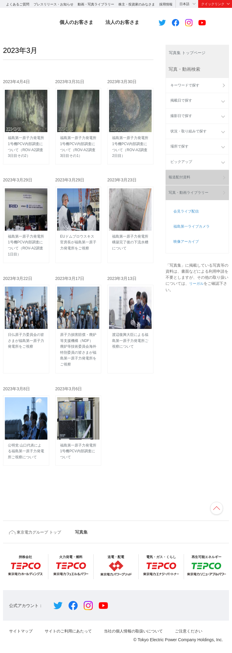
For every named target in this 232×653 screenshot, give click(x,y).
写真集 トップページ (190, 53)
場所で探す (178, 151)
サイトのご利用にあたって (72, 622)
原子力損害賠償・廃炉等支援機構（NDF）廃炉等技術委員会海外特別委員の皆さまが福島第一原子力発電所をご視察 (78, 319)
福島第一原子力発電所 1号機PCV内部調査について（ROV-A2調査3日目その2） (26, 122)
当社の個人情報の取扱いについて (141, 622)
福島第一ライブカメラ (190, 241)
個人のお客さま (76, 22)
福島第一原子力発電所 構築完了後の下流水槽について (130, 215)
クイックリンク (212, 4)
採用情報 (165, 4)
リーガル (197, 287)
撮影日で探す (180, 120)
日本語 (184, 4)
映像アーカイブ (184, 249)
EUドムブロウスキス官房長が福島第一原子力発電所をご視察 (78, 215)
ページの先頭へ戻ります (215, 497)
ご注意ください (199, 622)
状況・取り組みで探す (188, 135)
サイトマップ (21, 622)
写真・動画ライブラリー (190, 216)
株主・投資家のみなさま (136, 4)
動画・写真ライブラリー (96, 4)
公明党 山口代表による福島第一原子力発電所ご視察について (26, 418)
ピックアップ (180, 166)
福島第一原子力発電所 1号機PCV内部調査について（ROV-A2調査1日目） (26, 218)
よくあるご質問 (17, 4)
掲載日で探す (180, 104)
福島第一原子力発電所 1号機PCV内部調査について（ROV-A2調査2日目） (130, 122)
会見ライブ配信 (184, 233)
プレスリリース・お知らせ (53, 4)
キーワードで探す (184, 89)
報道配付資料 (180, 191)
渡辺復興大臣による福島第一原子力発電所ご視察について (130, 310)
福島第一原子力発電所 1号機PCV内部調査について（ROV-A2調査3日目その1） (78, 122)
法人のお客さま (122, 22)
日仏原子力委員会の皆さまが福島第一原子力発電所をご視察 (26, 310)
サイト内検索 (222, 23)
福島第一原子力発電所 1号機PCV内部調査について (78, 418)
